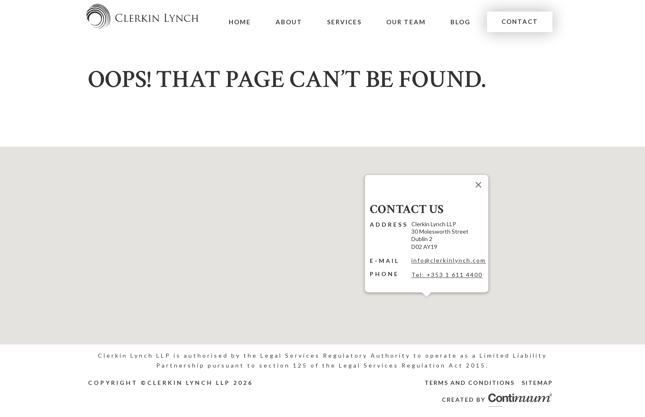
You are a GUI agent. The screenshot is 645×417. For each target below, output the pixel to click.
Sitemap (537, 382)
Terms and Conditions (470, 382)
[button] (427, 302)
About (293, 22)
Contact (520, 21)
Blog (462, 22)
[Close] (478, 184)
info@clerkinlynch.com (448, 260)
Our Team (408, 22)
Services (347, 22)
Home (244, 22)
